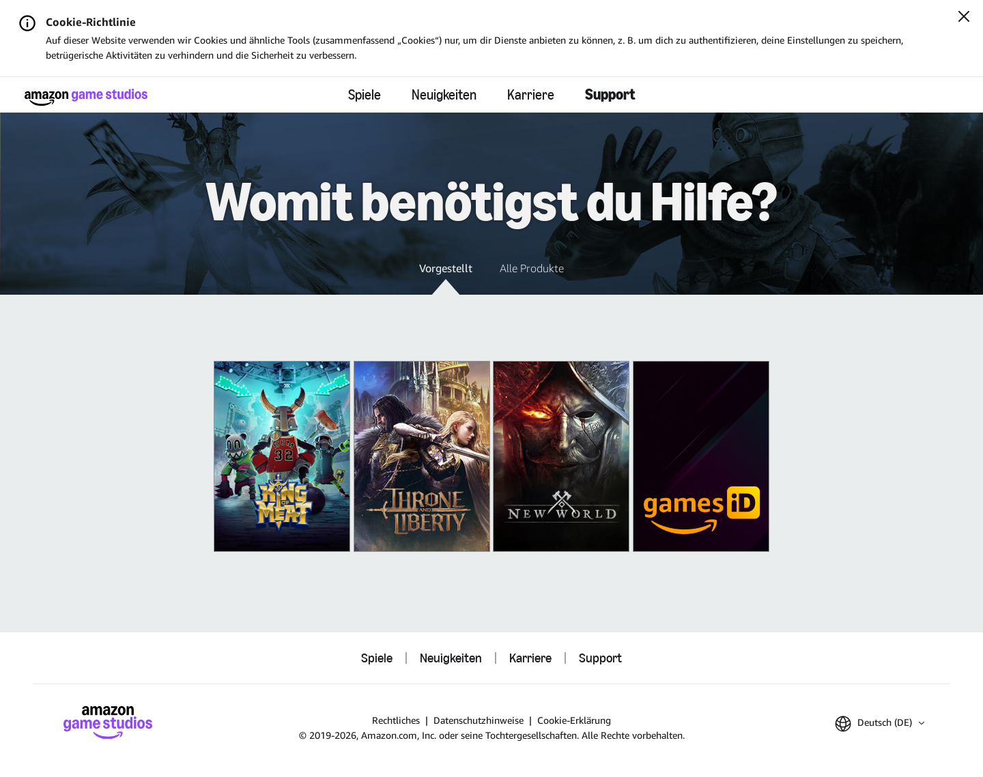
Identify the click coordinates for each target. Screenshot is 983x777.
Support (610, 94)
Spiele (364, 95)
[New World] (561, 456)
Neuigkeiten (444, 95)
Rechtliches (396, 720)
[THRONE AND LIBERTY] (422, 456)
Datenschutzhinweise (478, 720)
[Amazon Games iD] (701, 456)
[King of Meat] (282, 456)
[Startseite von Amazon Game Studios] (86, 97)
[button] (445, 278)
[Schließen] (963, 18)
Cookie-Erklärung (574, 720)
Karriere (530, 95)
